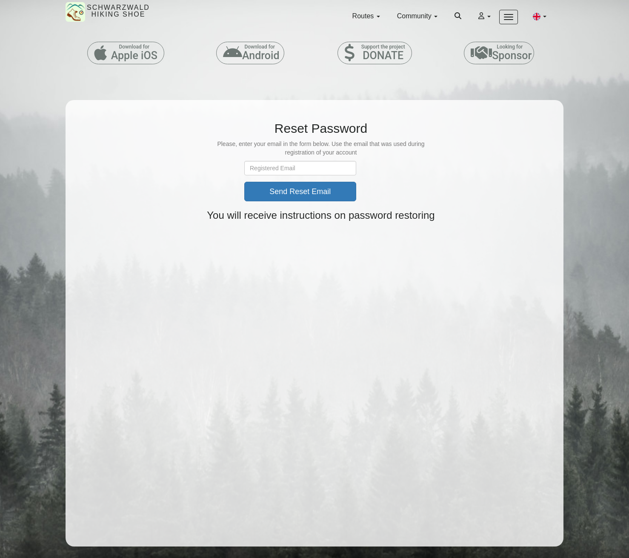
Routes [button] (366, 16)
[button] (540, 16)
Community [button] (417, 16)
